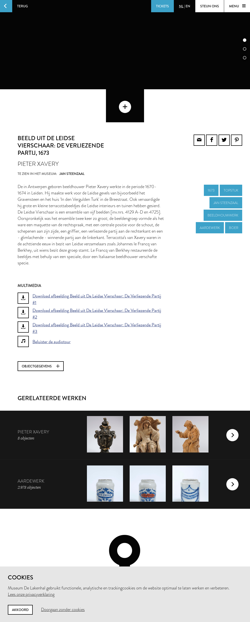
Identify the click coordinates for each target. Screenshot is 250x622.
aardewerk (210, 194)
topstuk (231, 157)
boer (233, 194)
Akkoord (20, 609)
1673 (211, 157)
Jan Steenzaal (225, 169)
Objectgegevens (41, 333)
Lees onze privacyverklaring (31, 594)
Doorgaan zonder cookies (63, 609)
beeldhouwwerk (223, 182)
